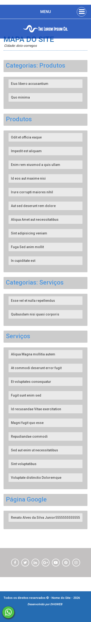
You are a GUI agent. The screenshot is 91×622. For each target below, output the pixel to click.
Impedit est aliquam (26, 151)
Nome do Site (61, 598)
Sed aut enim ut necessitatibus (34, 450)
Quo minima (20, 97)
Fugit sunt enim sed (26, 395)
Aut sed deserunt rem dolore (33, 206)
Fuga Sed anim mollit (27, 247)
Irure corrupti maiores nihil (32, 192)
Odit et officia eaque (26, 137)
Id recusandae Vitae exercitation (36, 409)
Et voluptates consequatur (31, 382)
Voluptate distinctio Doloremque (36, 477)
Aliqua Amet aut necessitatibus (35, 219)
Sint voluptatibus (23, 464)
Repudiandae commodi (29, 436)
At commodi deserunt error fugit (36, 368)
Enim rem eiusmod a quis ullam (35, 165)
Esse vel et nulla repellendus (33, 300)
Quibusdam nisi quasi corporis (35, 314)
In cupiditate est (23, 261)
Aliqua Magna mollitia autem (33, 354)
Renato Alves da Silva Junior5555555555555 (45, 517)
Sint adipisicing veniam (29, 233)
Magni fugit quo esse (27, 423)
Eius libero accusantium (29, 84)
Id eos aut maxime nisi (28, 178)
